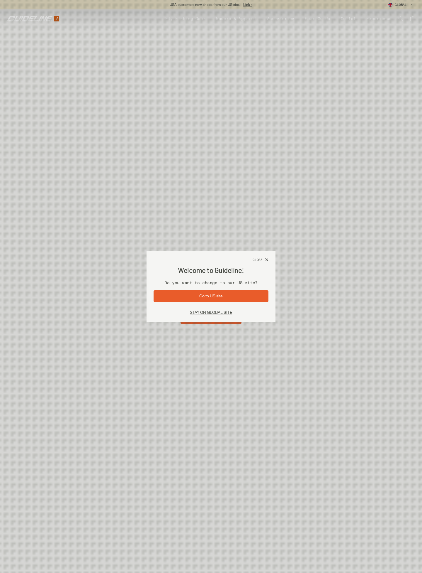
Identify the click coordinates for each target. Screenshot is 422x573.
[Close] (260, 260)
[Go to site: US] (211, 296)
